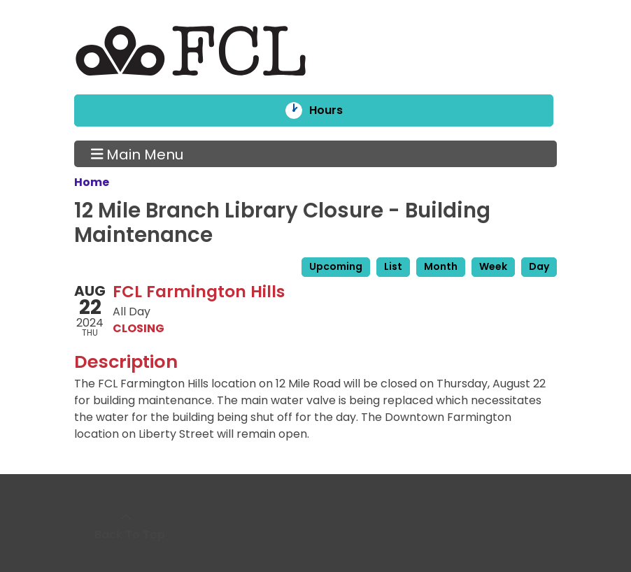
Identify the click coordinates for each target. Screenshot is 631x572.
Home (91, 182)
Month (441, 266)
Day (539, 266)
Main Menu (137, 154)
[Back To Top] (126, 526)
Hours (335, 110)
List (393, 266)
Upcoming (335, 266)
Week (493, 266)
